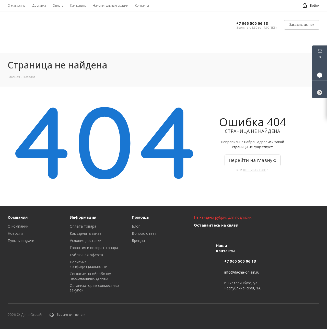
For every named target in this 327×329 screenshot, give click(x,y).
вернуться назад (255, 170)
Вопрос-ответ (144, 233)
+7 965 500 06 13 (252, 23)
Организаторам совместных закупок (94, 287)
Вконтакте (199, 237)
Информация (83, 217)
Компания (18, 217)
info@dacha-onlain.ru (241, 272)
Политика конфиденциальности (88, 264)
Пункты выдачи (21, 240)
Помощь (140, 217)
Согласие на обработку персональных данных (90, 276)
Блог (136, 226)
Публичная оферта (86, 254)
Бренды (138, 240)
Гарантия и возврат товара (94, 247)
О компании (18, 226)
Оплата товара (83, 226)
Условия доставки (85, 240)
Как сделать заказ (85, 233)
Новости (15, 233)
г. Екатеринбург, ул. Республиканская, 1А (242, 285)
